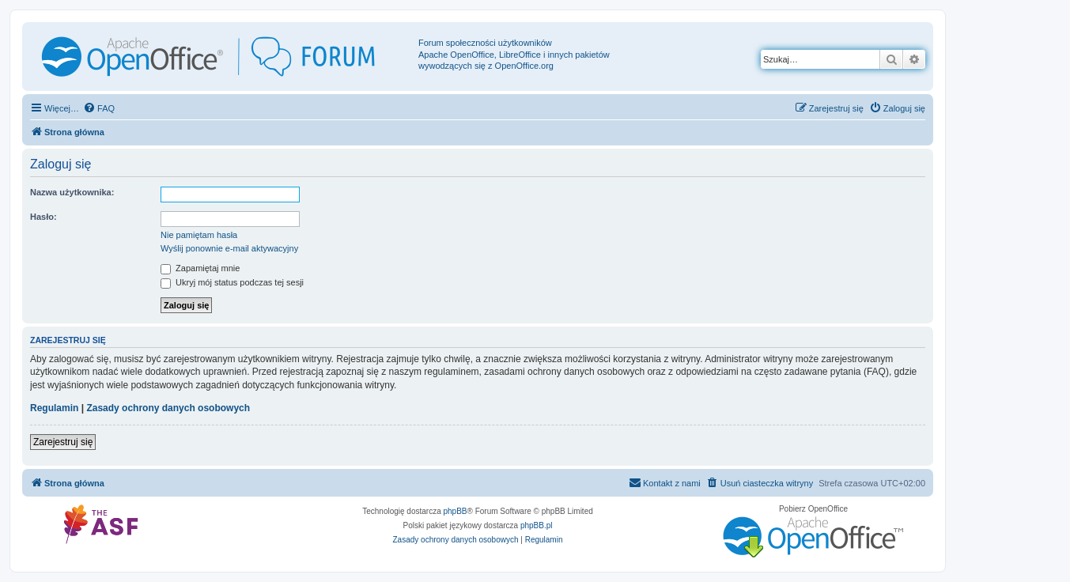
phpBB (455, 511)
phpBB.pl (536, 525)
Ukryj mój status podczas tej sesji (232, 282)
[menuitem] (99, 108)
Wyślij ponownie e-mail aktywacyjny (229, 248)
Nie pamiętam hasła (199, 235)
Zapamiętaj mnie (200, 268)
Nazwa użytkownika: (72, 192)
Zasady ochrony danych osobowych (168, 408)
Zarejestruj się (63, 442)
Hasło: (43, 216)
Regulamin (54, 408)
